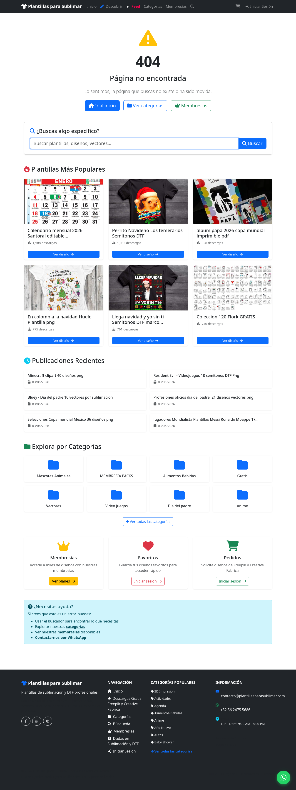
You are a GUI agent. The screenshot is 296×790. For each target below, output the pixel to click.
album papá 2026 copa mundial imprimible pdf (231, 233)
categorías (75, 626)
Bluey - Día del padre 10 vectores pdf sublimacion (70, 397)
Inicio (92, 6)
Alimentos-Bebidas (166, 713)
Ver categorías (145, 105)
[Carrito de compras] (238, 6)
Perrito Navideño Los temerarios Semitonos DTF (147, 233)
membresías (68, 632)
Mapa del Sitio (226, 744)
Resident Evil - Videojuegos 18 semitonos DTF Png (196, 375)
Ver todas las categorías (148, 521)
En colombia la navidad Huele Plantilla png (60, 319)
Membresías (176, 6)
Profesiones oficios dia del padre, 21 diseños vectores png (204, 397)
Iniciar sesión (148, 581)
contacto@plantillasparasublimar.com (253, 695)
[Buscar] (192, 6)
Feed (133, 6)
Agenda (158, 706)
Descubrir (111, 6)
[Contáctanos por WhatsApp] (36, 721)
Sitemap (269, 774)
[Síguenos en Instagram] (47, 721)
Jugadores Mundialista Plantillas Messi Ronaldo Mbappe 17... (206, 419)
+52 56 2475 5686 (235, 709)
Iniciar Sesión (259, 6)
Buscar (252, 143)
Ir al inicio (102, 105)
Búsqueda (119, 723)
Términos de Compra (231, 738)
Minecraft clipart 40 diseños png (56, 375)
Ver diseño (63, 254)
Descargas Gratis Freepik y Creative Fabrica (125, 704)
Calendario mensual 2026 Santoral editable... (55, 233)
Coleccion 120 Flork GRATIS (226, 317)
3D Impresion (163, 691)
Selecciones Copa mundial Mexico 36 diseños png (70, 419)
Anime (157, 720)
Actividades (161, 698)
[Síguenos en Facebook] (25, 721)
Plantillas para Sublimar (51, 6)
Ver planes (63, 581)
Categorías (153, 6)
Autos (157, 735)
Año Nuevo (161, 727)
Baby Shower (162, 742)
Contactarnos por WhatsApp (60, 637)
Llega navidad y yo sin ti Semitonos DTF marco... (138, 319)
